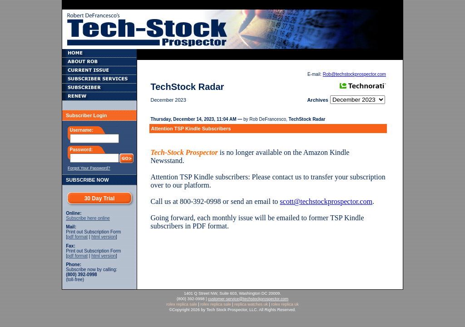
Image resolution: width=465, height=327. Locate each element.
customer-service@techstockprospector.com (248, 299)
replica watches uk (251, 304)
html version (103, 236)
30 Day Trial (99, 198)
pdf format (77, 236)
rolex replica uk (285, 304)
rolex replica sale (181, 304)
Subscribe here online (88, 218)
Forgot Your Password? (89, 168)
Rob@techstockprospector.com (354, 74)
